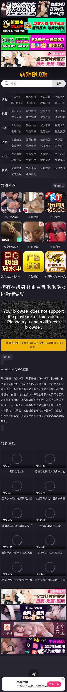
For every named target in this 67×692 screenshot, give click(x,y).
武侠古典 (60, 153)
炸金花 (31, 102)
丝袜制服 (31, 117)
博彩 (5, 99)
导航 (5, 171)
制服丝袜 (17, 131)
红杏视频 (17, 174)
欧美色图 (45, 139)
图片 (5, 142)
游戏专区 (60, 96)
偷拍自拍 (31, 125)
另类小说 (31, 160)
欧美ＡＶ (45, 111)
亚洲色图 (31, 139)
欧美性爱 (60, 125)
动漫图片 (60, 139)
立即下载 (54, 684)
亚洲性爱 (17, 125)
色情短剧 (31, 174)
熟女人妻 (17, 117)
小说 (5, 156)
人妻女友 (45, 153)
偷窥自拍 (17, 139)
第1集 (7, 357)
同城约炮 (17, 168)
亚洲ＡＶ (17, 111)
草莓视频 (45, 168)
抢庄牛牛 (60, 102)
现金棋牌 (45, 102)
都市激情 (17, 153)
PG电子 (16, 96)
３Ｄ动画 (60, 111)
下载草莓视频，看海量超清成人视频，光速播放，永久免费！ (34, 345)
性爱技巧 (60, 160)
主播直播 (45, 117)
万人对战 (45, 96)
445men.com (34, 74)
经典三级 (31, 131)
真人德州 (31, 96)
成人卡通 (45, 125)
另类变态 (60, 131)
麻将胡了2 (16, 102)
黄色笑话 (45, 160)
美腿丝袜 (17, 145)
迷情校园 (17, 160)
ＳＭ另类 (60, 117)
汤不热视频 (60, 168)
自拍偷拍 (31, 111)
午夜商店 (31, 168)
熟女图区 (45, 145)
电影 (5, 128)
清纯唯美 (31, 145)
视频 (5, 113)
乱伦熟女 (45, 131)
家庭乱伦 (31, 153)
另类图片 (60, 145)
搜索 (58, 83)
